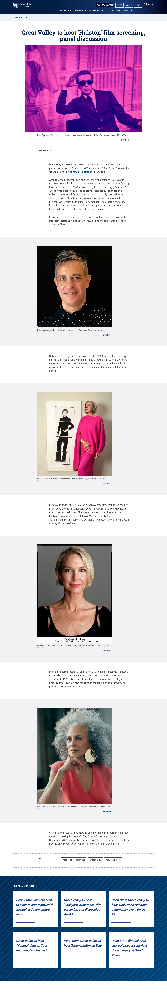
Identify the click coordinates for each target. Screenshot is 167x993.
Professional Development (100, 10)
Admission (79, 10)
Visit (119, 5)
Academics (64, 10)
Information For (123, 10)
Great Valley (95, 860)
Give (138, 5)
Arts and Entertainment (74, 860)
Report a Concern (105, 5)
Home (15, 17)
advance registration (81, 172)
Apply (128, 5)
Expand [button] (124, 140)
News (23, 17)
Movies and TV (113, 860)
